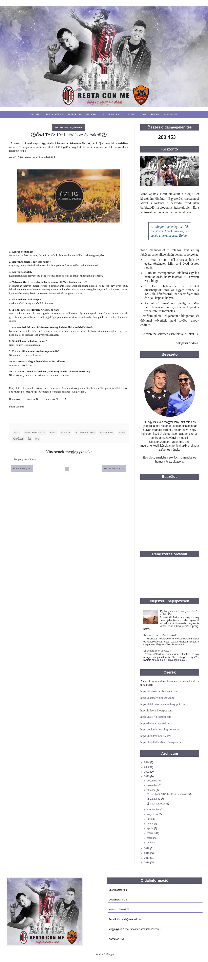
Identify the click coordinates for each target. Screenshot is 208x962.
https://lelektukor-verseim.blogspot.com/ (163, 704)
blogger (65, 432)
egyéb (122, 432)
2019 (147, 848)
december (153, 780)
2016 (147, 862)
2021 (147, 771)
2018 (147, 853)
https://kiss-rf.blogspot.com (155, 716)
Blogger (110, 954)
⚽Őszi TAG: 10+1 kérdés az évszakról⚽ (169, 794)
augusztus (153, 814)
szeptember (153, 809)
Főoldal (35, 114)
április (150, 828)
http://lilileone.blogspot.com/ (156, 710)
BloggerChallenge (85, 432)
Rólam (155, 114)
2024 (147, 762)
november (153, 785)
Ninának (160, 198)
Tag (143, 114)
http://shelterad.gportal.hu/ (155, 723)
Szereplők (74, 114)
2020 (147, 776)
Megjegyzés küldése (25, 459)
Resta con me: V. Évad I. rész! (159, 635)
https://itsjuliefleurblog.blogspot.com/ (161, 742)
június (150, 823)
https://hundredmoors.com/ (155, 735)
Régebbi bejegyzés (114, 468)
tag (37, 438)
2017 (147, 858)
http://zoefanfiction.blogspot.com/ (159, 729)
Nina (114, 143)
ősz (29, 438)
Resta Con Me (54, 114)
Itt (39, 157)
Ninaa (123, 899)
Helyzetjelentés (113, 114)
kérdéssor (18, 438)
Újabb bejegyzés (22, 468)
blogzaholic (106, 432)
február (151, 838)
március (151, 833)
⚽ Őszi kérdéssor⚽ (157, 803)
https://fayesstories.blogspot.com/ (159, 691)
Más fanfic (171, 114)
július (150, 819)
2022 (147, 767)
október (151, 790)
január (150, 842)
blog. (53, 432)
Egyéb (132, 114)
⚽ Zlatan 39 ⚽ (155, 798)
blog (16, 432)
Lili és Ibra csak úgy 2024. (157, 650)
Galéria (91, 114)
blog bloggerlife (35, 432)
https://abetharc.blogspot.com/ (157, 697)
